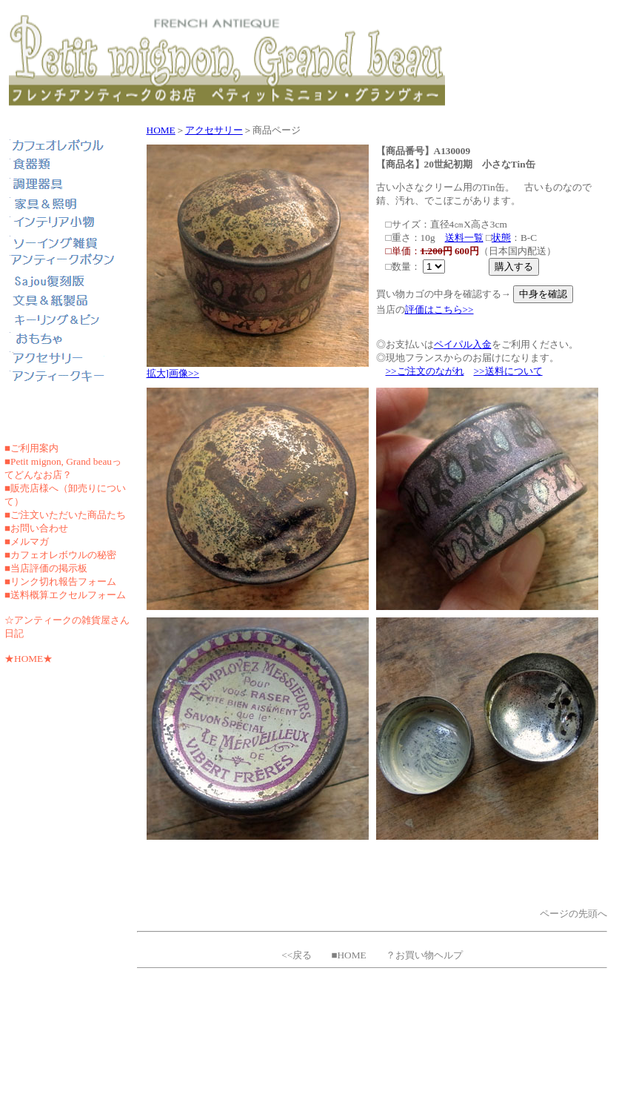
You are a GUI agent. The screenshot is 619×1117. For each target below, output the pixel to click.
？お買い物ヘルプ (424, 955)
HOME (161, 130)
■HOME (348, 955)
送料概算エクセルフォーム (68, 594)
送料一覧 (464, 237)
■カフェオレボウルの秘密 (60, 554)
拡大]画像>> (173, 373)
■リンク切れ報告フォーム (60, 581)
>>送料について (508, 371)
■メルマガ (26, 541)
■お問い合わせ (36, 528)
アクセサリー (214, 130)
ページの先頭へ (573, 913)
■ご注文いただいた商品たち (65, 514)
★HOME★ (28, 658)
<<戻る (296, 955)
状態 (501, 237)
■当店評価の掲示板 (45, 568)
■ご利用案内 (31, 448)
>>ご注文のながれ (425, 371)
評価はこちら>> (439, 309)
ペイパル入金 (463, 344)
